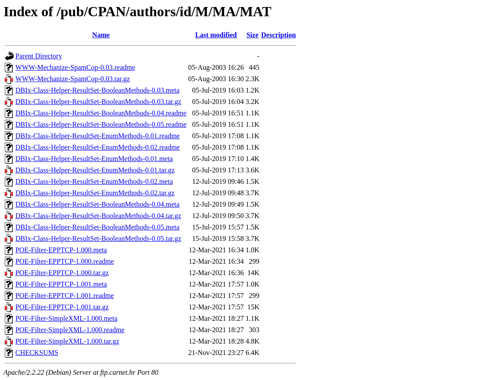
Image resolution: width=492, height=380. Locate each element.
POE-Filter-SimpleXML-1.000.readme (70, 329)
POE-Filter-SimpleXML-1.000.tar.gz (67, 341)
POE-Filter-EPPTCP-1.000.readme (64, 261)
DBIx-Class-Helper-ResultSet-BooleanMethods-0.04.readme (101, 113)
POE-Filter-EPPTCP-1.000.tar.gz (62, 272)
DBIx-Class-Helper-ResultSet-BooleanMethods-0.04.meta (97, 204)
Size (252, 35)
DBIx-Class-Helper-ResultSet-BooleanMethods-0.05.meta (97, 227)
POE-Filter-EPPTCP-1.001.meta (61, 284)
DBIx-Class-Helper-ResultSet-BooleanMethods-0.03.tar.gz (98, 101)
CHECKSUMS (36, 352)
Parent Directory (38, 56)
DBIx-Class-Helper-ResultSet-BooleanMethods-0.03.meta (97, 90)
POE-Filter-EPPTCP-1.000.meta (61, 250)
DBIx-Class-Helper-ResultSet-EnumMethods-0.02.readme (97, 147)
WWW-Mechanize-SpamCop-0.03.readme (75, 67)
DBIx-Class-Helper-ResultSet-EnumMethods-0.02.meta (94, 181)
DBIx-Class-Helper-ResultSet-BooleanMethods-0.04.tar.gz (98, 215)
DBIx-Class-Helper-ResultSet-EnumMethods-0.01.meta (94, 158)
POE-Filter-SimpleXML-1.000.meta (66, 318)
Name (101, 35)
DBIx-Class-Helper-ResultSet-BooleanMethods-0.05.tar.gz (98, 238)
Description (278, 35)
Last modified (216, 35)
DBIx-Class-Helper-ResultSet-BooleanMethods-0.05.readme (101, 124)
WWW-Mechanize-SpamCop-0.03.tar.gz (72, 78)
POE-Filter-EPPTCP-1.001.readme (64, 295)
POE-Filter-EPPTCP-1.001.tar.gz (62, 307)
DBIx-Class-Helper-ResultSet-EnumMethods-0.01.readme (97, 136)
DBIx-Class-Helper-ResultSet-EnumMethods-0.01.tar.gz (95, 170)
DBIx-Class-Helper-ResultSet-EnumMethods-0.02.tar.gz (95, 193)
